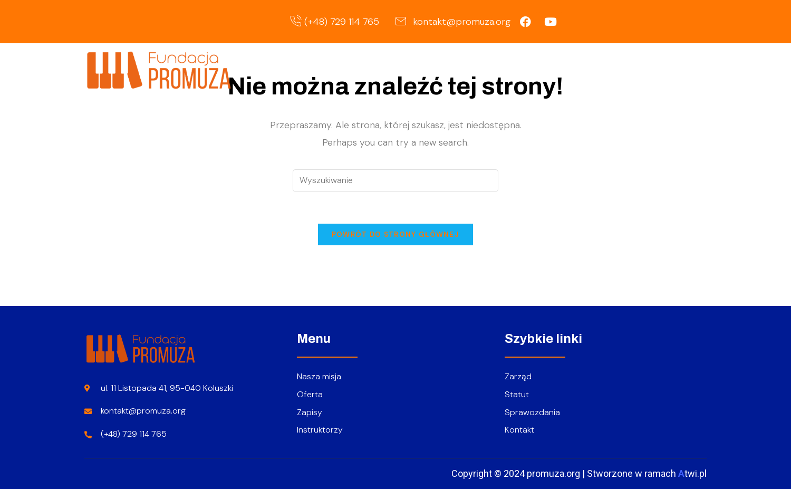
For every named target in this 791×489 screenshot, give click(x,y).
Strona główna (431, 69)
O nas (503, 69)
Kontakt (676, 69)
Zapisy (622, 69)
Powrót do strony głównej (395, 234)
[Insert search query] (395, 180)
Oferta (564, 69)
